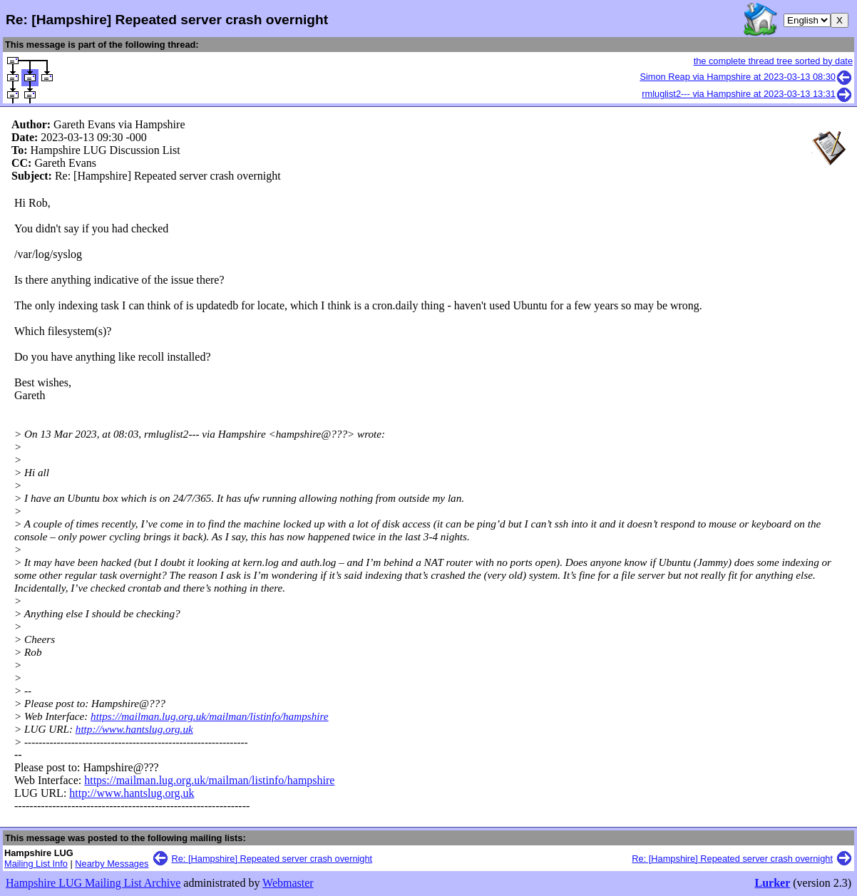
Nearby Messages (111, 863)
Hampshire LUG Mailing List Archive (93, 883)
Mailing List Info (36, 863)
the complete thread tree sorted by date (773, 61)
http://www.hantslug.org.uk (134, 729)
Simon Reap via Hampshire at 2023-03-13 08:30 (746, 76)
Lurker (772, 883)
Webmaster (288, 883)
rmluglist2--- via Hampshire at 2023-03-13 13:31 (747, 93)
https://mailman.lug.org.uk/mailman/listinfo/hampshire (209, 716)
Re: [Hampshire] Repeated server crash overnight (272, 858)
